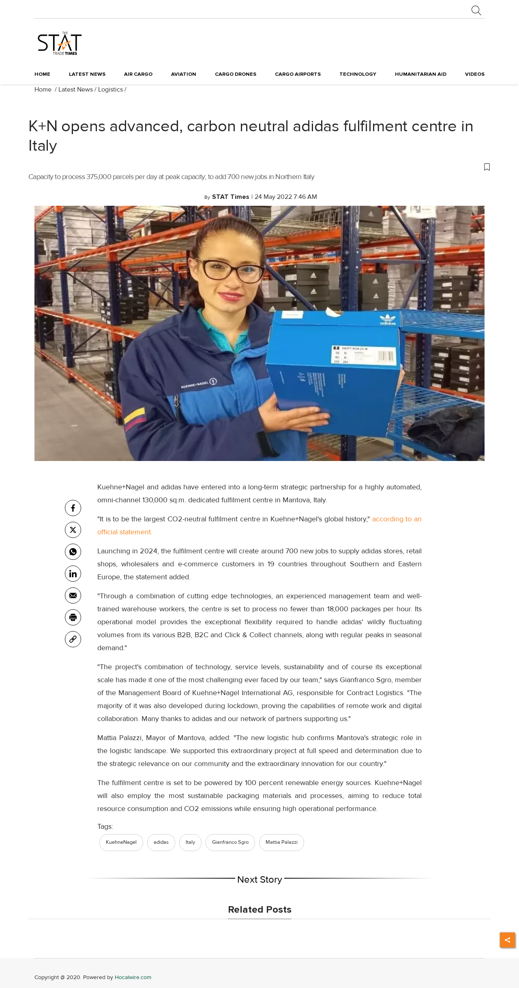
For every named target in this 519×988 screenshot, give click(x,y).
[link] (73, 639)
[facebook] (73, 508)
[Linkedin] (73, 573)
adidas (161, 842)
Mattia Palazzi (282, 842)
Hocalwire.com (133, 977)
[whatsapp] (73, 552)
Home (42, 74)
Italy (190, 842)
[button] (259, 166)
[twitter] (73, 530)
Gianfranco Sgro (230, 842)
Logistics (110, 89)
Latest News (75, 89)
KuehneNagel (121, 842)
